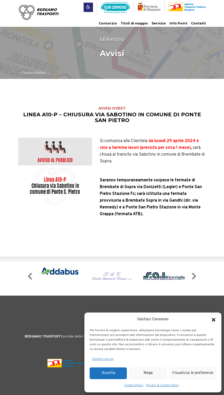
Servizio (159, 23)
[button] (213, 319)
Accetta (108, 373)
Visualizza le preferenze (192, 373)
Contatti (198, 23)
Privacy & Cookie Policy (162, 385)
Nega (148, 373)
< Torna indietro (33, 73)
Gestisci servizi (103, 359)
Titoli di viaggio (134, 23)
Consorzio (108, 23)
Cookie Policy (133, 385)
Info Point (178, 23)
